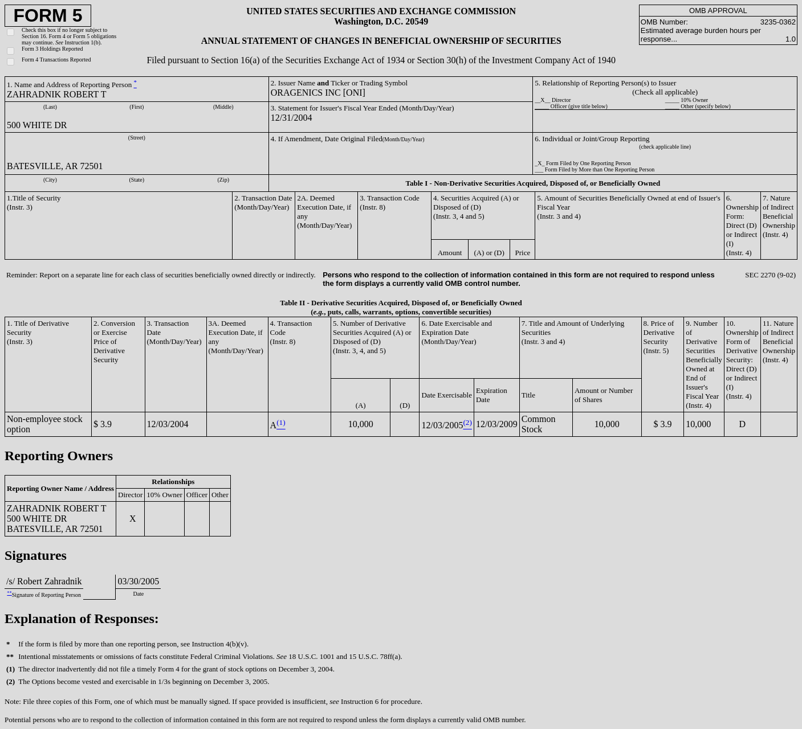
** (9, 593)
